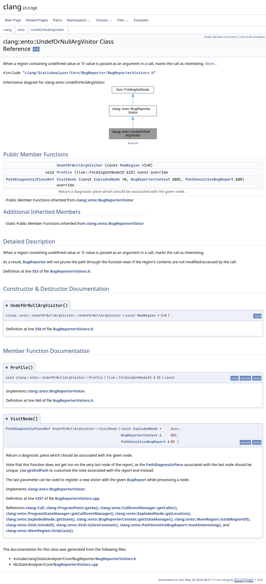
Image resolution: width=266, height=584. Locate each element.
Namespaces (78, 20)
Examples (141, 20)
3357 (39, 498)
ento (21, 30)
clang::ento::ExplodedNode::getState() (40, 519)
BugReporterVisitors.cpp (77, 498)
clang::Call (35, 507)
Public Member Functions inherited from (68, 200)
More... (211, 63)
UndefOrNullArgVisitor (47, 30)
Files (122, 20)
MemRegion (130, 165)
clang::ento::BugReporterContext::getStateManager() (125, 519)
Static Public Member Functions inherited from (73, 223)
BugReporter (34, 261)
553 (35, 271)
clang (7, 30)
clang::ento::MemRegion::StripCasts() (39, 530)
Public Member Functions (220, 37)
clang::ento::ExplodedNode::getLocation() (152, 513)
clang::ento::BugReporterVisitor (105, 200)
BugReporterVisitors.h (70, 271)
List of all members (252, 37)
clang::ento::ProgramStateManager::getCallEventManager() (59, 513)
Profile (64, 172)
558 (38, 328)
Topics (57, 20)
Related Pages (37, 20)
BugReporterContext (150, 179)
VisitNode (66, 179)
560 (38, 400)
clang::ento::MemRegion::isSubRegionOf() (212, 519)
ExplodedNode (107, 179)
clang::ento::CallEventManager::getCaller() (138, 507)
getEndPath (37, 470)
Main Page (13, 20)
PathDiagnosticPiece (164, 464)
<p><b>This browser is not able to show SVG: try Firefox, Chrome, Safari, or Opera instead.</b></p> (133, 112)
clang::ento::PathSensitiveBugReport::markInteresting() (170, 524)
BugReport (137, 479)
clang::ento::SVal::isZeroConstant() (87, 524)
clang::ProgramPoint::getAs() (72, 507)
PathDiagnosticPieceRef (30, 179)
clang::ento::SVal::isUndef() (30, 524)
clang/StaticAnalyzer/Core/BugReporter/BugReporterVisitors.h (89, 72)
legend (133, 143)
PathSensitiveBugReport (209, 179)
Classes (104, 20)
